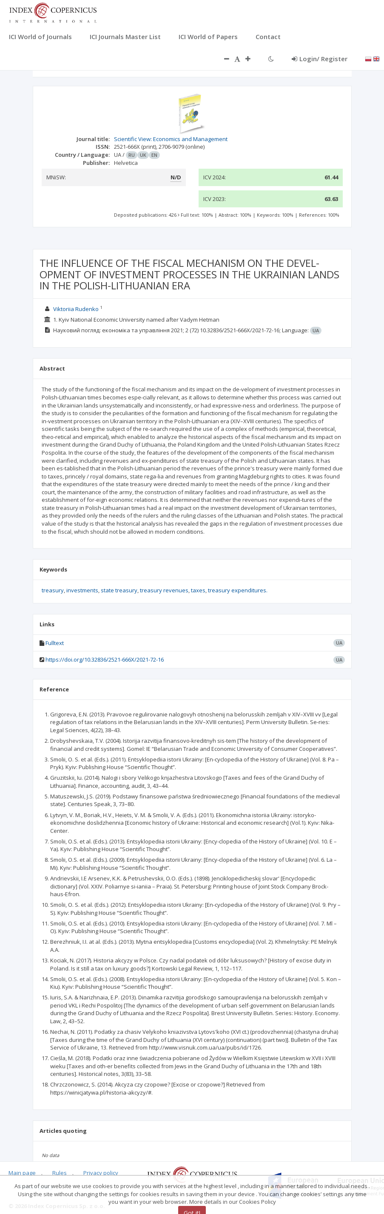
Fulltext (55, 643)
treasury (53, 590)
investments (82, 590)
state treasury (119, 590)
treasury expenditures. (237, 590)
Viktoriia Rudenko (76, 309)
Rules (59, 1173)
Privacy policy (100, 1173)
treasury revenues (164, 590)
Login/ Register (319, 58)
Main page (22, 1173)
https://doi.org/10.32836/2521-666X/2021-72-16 (105, 659)
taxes (198, 590)
